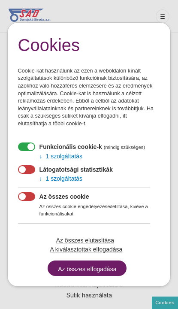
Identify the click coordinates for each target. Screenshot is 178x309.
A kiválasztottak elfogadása (86, 249)
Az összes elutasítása (85, 240)
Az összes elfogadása (87, 269)
